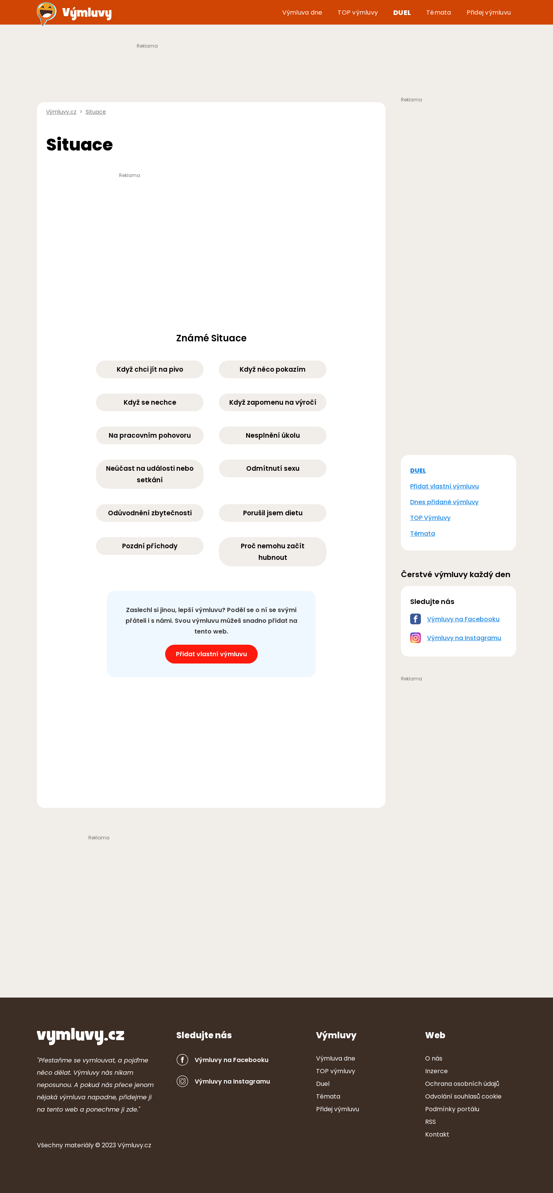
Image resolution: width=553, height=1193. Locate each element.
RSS (430, 1121)
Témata (438, 12)
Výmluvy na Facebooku (463, 619)
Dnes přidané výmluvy (444, 502)
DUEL (418, 470)
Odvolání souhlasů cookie (463, 1096)
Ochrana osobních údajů (462, 1083)
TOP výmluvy (358, 12)
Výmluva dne (302, 12)
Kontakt (437, 1134)
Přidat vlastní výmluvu (211, 654)
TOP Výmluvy (430, 517)
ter (79, 1145)
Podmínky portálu (452, 1109)
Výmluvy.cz (134, 1145)
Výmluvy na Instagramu (464, 638)
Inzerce (436, 1071)
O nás (433, 1058)
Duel (402, 12)
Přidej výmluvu (489, 12)
